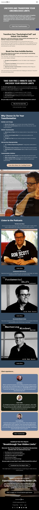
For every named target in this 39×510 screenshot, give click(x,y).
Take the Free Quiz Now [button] (19, 103)
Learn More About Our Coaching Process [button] (19, 165)
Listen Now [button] (19, 268)
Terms (21, 505)
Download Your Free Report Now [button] (19, 465)
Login (25, 505)
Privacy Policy (15, 505)
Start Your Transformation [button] (19, 26)
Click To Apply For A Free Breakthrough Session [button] (19, 492)
